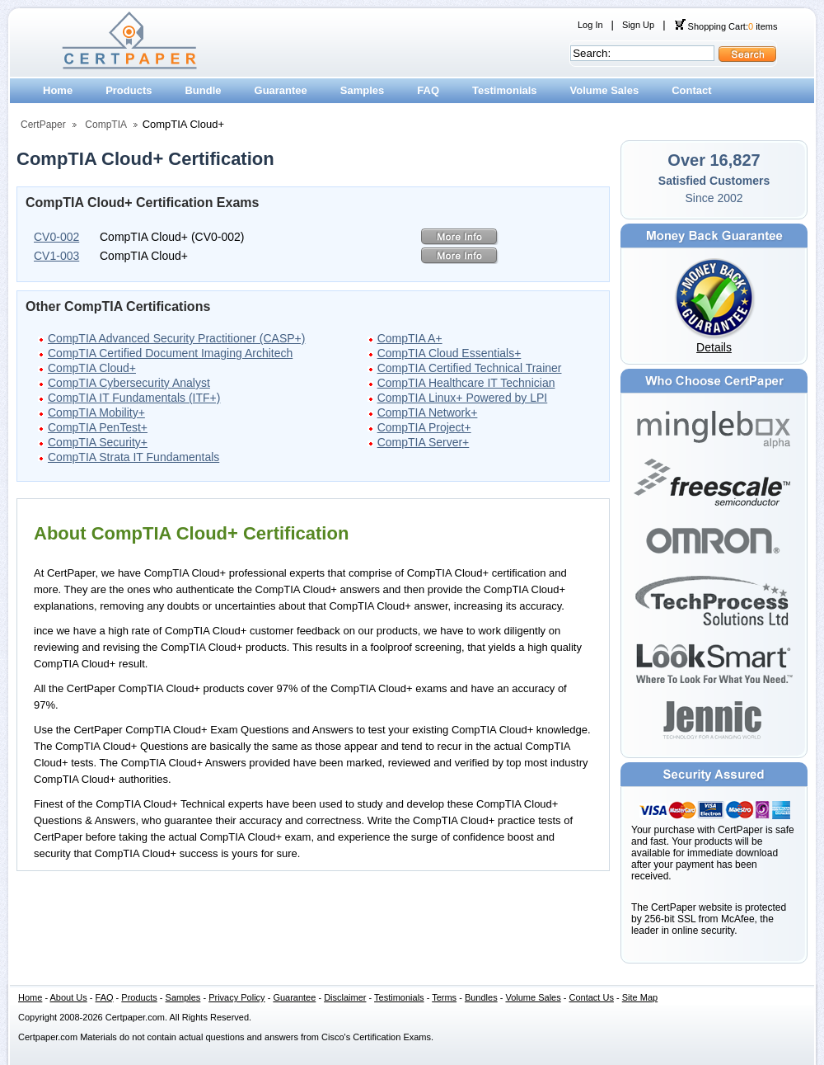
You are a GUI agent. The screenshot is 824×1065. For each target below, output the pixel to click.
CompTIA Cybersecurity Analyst (129, 382)
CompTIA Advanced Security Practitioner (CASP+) (176, 338)
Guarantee (281, 90)
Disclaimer (345, 997)
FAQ (428, 90)
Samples (362, 90)
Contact (691, 90)
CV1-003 (56, 255)
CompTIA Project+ (424, 427)
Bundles (481, 997)
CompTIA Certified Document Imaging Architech (170, 353)
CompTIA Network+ (427, 412)
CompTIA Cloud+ (92, 368)
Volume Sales (604, 90)
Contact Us (591, 997)
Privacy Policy (236, 997)
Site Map (640, 997)
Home (58, 90)
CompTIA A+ (409, 338)
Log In (590, 25)
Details (714, 347)
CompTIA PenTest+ (97, 427)
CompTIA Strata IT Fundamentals (133, 457)
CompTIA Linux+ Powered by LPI (462, 397)
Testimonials (504, 90)
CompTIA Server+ (423, 442)
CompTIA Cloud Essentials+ (449, 353)
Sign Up (638, 25)
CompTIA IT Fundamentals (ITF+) (134, 397)
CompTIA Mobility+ (96, 412)
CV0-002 (56, 236)
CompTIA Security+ (97, 442)
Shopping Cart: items (726, 26)
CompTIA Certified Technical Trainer (469, 368)
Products (128, 90)
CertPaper (43, 124)
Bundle (203, 90)
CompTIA (106, 124)
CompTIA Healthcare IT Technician (466, 382)
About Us (68, 997)
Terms (444, 997)
